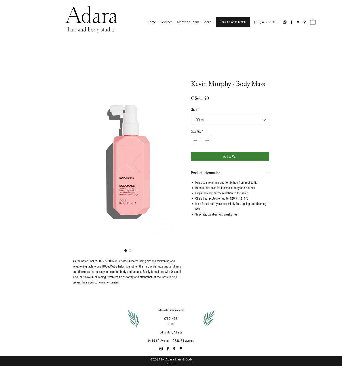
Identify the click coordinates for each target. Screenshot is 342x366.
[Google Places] (298, 22)
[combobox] (230, 120)
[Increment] (207, 140)
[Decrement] (195, 140)
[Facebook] (291, 22)
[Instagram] (285, 22)
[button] (312, 21)
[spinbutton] (201, 140)
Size (195, 109)
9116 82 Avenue (158, 341)
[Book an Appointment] (233, 22)
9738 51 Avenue (183, 341)
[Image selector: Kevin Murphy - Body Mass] (126, 250)
